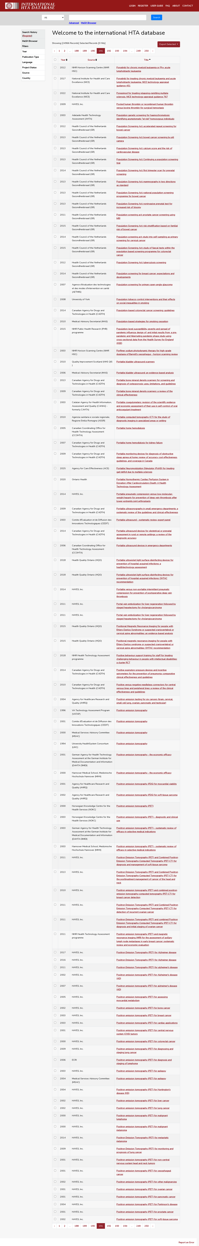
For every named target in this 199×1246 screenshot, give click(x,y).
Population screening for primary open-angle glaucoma (144, 284)
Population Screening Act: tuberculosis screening (141, 262)
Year (24, 51)
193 (117, 50)
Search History (29, 32)
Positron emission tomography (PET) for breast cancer (143, 1015)
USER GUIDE (156, 5)
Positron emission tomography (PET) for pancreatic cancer (145, 1196)
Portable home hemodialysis (130, 428)
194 (125, 50)
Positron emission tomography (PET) (134, 805)
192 (109, 50)
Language (27, 62)
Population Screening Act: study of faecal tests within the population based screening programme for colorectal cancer (145, 251)
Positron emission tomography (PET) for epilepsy (141, 1070)
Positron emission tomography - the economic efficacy (143, 754)
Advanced (74, 22)
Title (146, 59)
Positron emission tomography (131, 710)
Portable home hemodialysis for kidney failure (139, 442)
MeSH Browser (88, 22)
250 (146, 50)
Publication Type (30, 56)
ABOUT (176, 5)
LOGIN (132, 5)
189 (85, 50)
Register (27, 35)
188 (76, 50)
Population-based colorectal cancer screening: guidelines (145, 310)
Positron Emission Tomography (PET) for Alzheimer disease (146, 952)
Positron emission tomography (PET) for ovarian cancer (144, 1189)
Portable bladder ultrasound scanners (135, 361)
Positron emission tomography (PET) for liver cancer (142, 1100)
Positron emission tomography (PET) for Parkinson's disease (146, 1204)
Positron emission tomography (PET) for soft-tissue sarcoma (147, 1219)
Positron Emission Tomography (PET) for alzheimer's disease (147, 967)
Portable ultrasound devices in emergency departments (144, 545)
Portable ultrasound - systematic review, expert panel (143, 519)
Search (156, 17)
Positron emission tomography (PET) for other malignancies (146, 1181)
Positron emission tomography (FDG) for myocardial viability (146, 783)
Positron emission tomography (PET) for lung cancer (142, 1108)
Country (26, 78)
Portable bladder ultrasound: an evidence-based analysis (145, 372)
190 (93, 50)
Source (25, 72)
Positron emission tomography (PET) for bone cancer (143, 1007)
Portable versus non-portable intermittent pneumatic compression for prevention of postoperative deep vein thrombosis (144, 593)
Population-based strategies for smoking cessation (142, 321)
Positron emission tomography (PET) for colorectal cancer (145, 1041)
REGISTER (143, 5)
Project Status (29, 67)
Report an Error (186, 1242)
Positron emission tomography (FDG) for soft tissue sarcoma (146, 794)
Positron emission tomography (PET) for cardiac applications (147, 1022)
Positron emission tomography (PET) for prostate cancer (145, 1211)
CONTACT (187, 5)
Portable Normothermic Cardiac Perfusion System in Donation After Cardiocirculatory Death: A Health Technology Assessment (142, 483)
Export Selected (168, 44)
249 (138, 50)
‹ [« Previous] (54, 50)
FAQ (168, 5)
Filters (25, 46)
